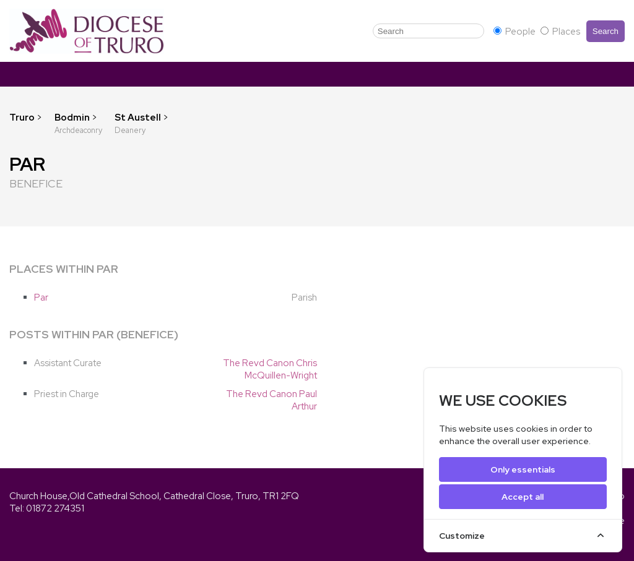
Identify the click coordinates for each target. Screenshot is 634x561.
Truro (22, 117)
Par (41, 297)
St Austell (139, 117)
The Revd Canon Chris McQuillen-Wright (270, 369)
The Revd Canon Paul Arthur (271, 400)
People (515, 31)
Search (606, 31)
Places (560, 31)
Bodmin (73, 117)
